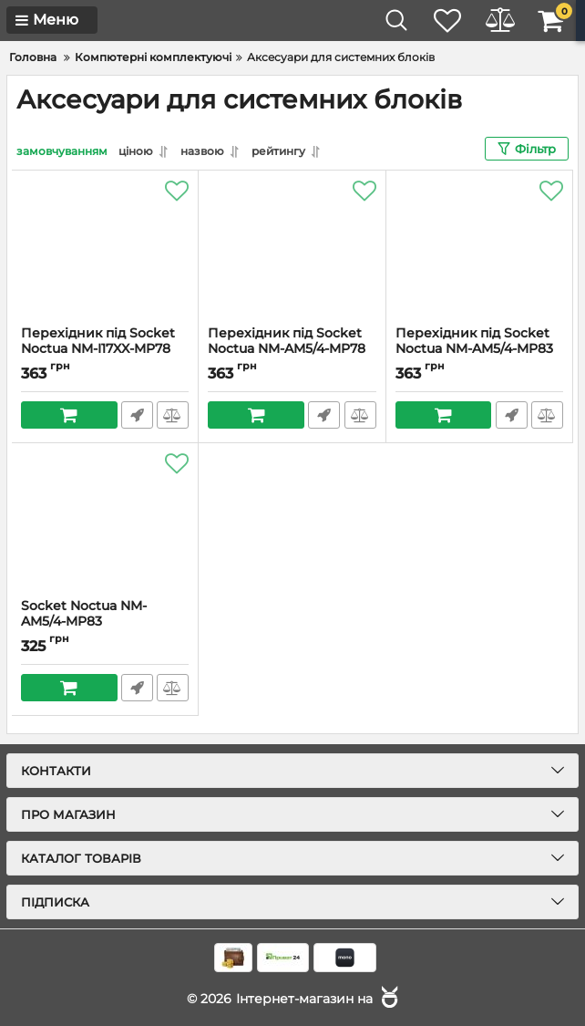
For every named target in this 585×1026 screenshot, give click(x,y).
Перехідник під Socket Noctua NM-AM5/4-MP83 (479, 349)
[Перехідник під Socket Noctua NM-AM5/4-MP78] (291, 248)
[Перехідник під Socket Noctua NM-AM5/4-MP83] (479, 248)
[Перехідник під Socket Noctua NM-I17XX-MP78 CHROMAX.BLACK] (105, 248)
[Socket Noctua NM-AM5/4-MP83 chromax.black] (105, 520)
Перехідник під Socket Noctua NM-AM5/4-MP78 (291, 349)
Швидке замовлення (136, 415)
